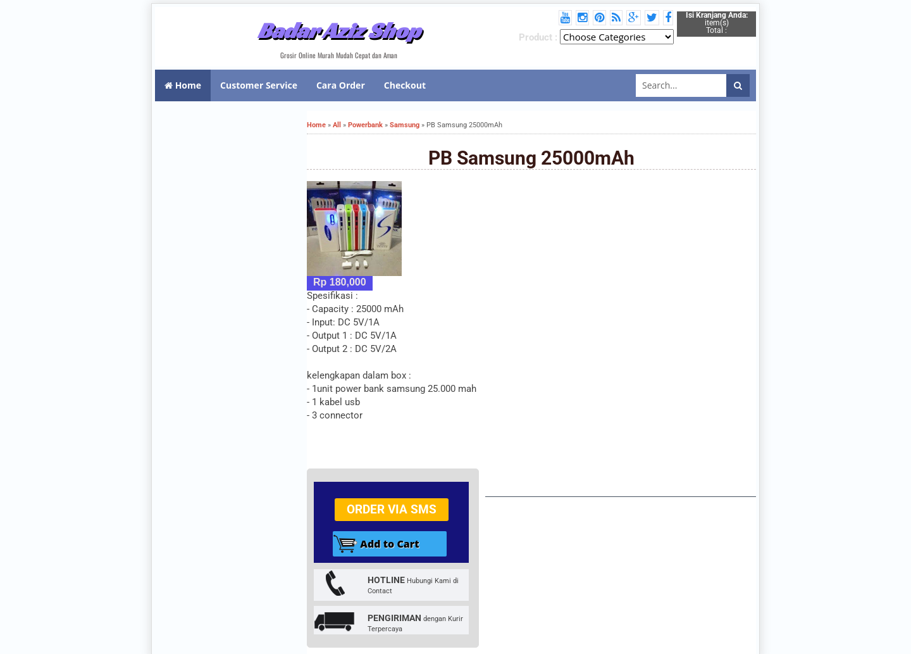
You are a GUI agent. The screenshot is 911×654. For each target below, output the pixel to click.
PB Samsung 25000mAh (531, 158)
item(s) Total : (717, 23)
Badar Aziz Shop (338, 30)
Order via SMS (392, 509)
